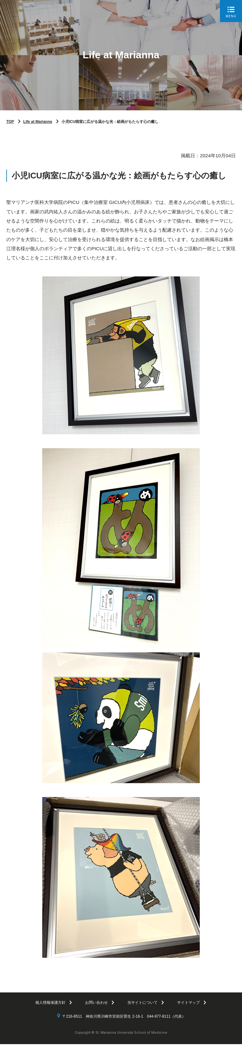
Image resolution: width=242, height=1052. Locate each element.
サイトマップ (188, 1010)
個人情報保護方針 (50, 1010)
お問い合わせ (96, 1010)
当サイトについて (142, 1010)
